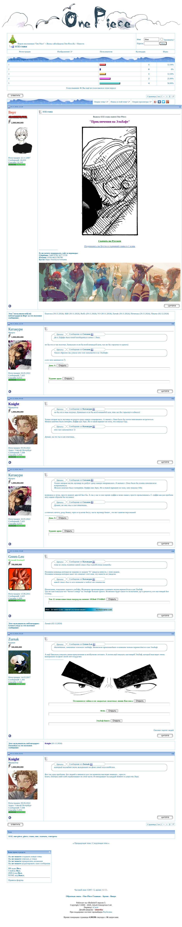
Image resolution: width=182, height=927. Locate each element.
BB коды (12, 868)
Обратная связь (73, 896)
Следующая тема (100, 843)
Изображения (63, 51)
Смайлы (12, 870)
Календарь (140, 51)
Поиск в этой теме (118, 102)
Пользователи (106, 51)
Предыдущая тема (82, 843)
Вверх (113, 896)
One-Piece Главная (92, 896)
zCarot (95, 907)
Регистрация (24, 51)
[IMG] (11, 873)
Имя (139, 39)
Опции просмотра (140, 102)
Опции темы (99, 102)
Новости (80, 44)
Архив (105, 896)
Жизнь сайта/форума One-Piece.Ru (61, 44)
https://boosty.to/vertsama (56, 259)
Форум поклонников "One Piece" (31, 44)
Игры (165, 51)
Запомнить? (167, 40)
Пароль (140, 43)
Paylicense (107, 912)
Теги (10, 832)
